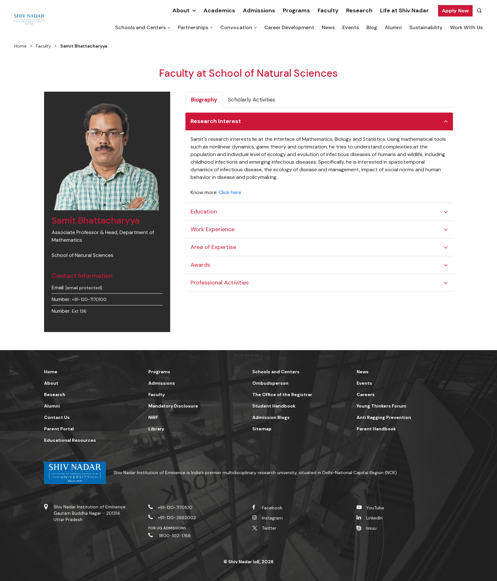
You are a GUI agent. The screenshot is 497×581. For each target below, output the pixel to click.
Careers (366, 394)
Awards (200, 265)
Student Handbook (273, 406)
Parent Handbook (376, 429)
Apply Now (455, 10)
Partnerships (193, 27)
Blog (371, 27)
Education (203, 211)
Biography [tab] (204, 99)
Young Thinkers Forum (381, 406)
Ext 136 (79, 311)
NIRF (153, 417)
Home (20, 46)
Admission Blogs (271, 417)
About (181, 10)
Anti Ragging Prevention (384, 417)
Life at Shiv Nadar (404, 10)
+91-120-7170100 (89, 299)
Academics (219, 10)
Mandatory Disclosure (173, 406)
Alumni (393, 27)
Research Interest (215, 121)
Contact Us (57, 417)
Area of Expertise (213, 247)
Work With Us (466, 27)
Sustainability (425, 27)
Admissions (259, 10)
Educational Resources (70, 440)
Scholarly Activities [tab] (251, 99)
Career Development (289, 27)
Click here (230, 192)
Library (156, 429)
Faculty (328, 10)
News (328, 27)
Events (350, 27)
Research (359, 10)
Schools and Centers (140, 27)
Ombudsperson (270, 383)
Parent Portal (59, 429)
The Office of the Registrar (282, 394)
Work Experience (212, 229)
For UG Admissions (167, 528)
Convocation (236, 27)
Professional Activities (219, 282)
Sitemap (262, 429)
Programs (296, 10)
